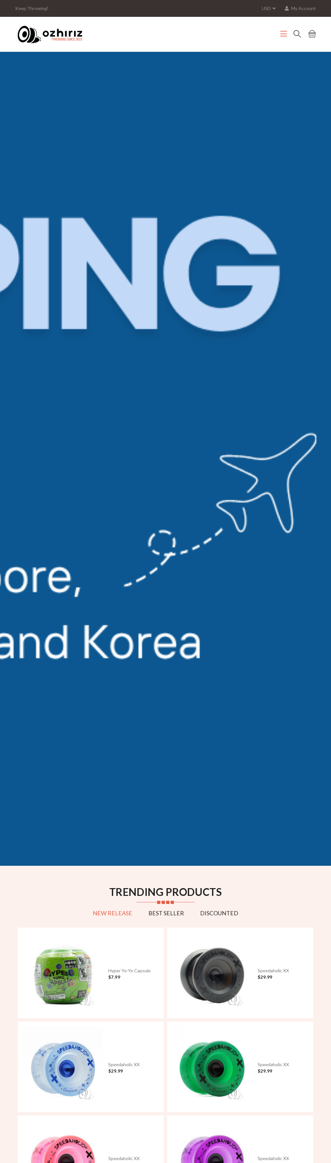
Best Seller (166, 913)
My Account (300, 8)
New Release (112, 913)
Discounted (219, 913)
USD (266, 8)
